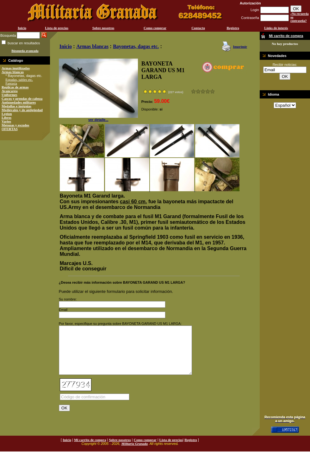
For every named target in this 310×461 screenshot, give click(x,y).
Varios (6, 121)
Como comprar (155, 28)
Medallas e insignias (16, 106)
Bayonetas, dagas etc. (136, 46)
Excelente (212, 91)
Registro (232, 28)
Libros (6, 117)
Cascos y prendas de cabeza (22, 98)
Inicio (22, 28)
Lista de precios (56, 28)
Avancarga (10, 91)
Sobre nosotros (103, 28)
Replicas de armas (15, 87)
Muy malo (193, 91)
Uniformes (9, 95)
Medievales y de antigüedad (22, 110)
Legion (7, 114)
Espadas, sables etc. (19, 79)
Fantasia (11, 83)
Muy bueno (207, 91)
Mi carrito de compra (90, 449)
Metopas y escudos (15, 125)
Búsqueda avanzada (24, 51)
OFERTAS (10, 129)
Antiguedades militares (19, 102)
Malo (198, 91)
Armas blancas (13, 72)
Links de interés (276, 28)
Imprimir (240, 46)
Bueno (203, 91)
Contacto (198, 28)
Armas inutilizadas (16, 68)
